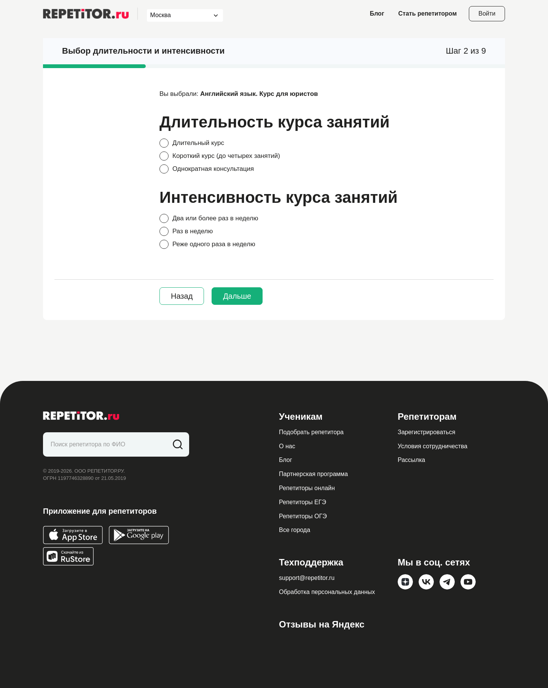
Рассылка (411, 460)
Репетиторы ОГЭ (303, 516)
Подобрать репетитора (311, 432)
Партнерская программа (313, 474)
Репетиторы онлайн (307, 488)
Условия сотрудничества (432, 446)
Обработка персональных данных (327, 592)
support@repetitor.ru (307, 578)
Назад (182, 296)
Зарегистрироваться (426, 432)
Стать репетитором (427, 13)
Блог (377, 13)
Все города (294, 530)
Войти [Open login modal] (486, 13)
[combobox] (178, 15)
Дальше (237, 296)
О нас (287, 446)
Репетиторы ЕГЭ (302, 502)
